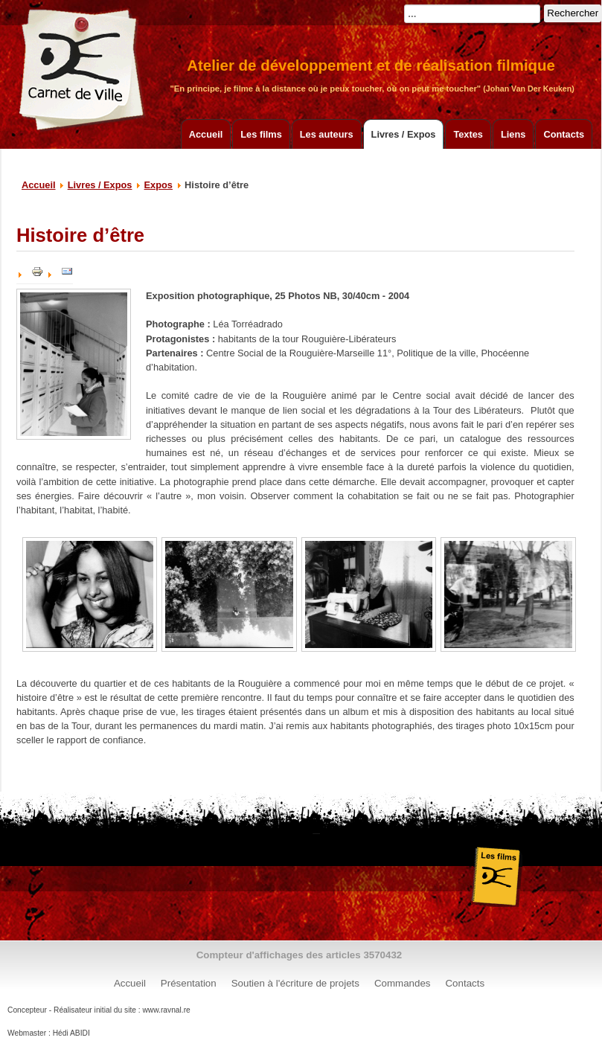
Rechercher (572, 13)
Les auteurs (326, 134)
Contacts (563, 134)
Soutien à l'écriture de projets (295, 983)
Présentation (189, 983)
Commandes (402, 983)
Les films (260, 134)
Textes (468, 134)
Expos (158, 184)
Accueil (206, 134)
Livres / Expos (403, 134)
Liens (513, 134)
